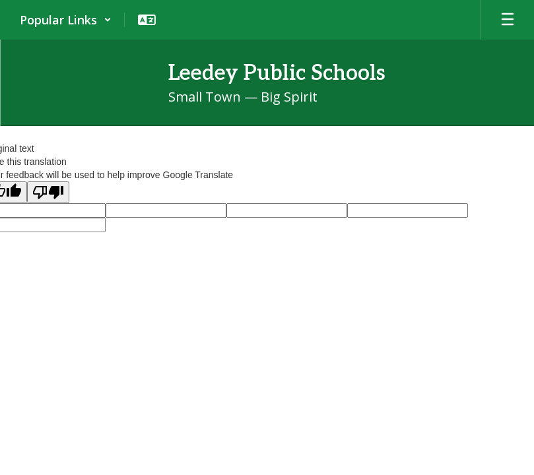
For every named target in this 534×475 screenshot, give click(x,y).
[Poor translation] (48, 192)
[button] (66, 20)
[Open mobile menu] (507, 20)
